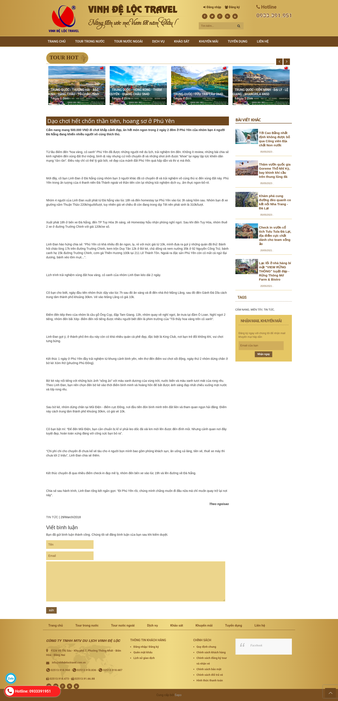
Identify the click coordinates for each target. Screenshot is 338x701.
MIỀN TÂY (256, 309)
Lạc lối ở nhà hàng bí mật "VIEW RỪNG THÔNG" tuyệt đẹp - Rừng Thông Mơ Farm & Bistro (275, 271)
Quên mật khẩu (142, 652)
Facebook (256, 645)
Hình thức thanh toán (210, 680)
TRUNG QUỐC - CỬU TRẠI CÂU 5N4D (198, 94)
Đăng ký (234, 7)
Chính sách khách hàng (211, 652)
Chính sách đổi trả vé (210, 674)
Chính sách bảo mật (209, 669)
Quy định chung (206, 646)
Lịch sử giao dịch (144, 658)
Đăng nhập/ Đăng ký (146, 646)
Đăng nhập (214, 7)
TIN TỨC (52, 517)
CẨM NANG (242, 309)
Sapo (178, 695)
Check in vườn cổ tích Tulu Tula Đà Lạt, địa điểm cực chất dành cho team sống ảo (275, 236)
